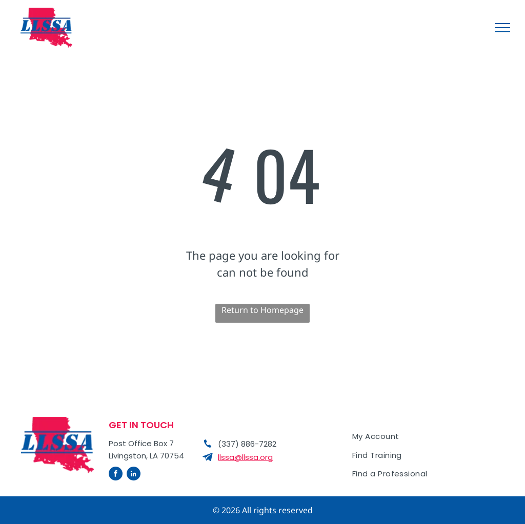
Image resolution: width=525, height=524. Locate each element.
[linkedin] (133, 475)
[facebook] (116, 475)
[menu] (502, 27)
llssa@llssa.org (245, 457)
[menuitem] (426, 436)
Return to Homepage (262, 310)
